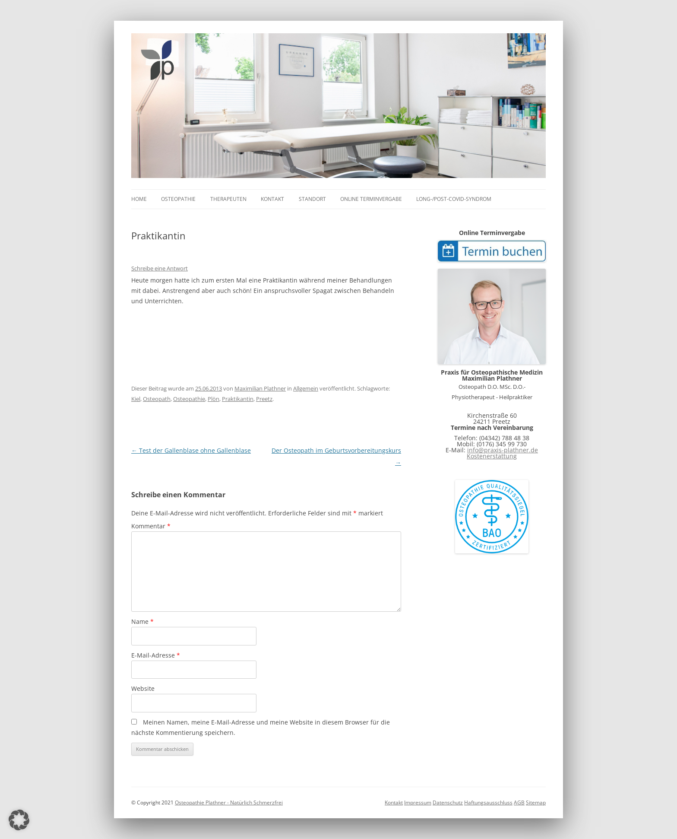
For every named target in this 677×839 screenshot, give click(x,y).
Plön (213, 399)
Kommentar (151, 526)
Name (142, 621)
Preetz (264, 399)
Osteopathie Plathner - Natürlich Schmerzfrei (229, 802)
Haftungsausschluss (488, 802)
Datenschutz (448, 802)
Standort (312, 199)
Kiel (135, 399)
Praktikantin (237, 399)
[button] (19, 820)
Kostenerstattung (492, 456)
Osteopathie (178, 199)
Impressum (417, 802)
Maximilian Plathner (260, 388)
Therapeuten (228, 199)
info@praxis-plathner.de (502, 450)
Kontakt (272, 199)
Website (143, 688)
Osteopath (157, 399)
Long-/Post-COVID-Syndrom (453, 199)
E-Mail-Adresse (155, 655)
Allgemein (305, 388)
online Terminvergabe (371, 199)
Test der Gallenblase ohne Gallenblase (191, 450)
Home (139, 199)
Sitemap (536, 802)
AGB (519, 802)
